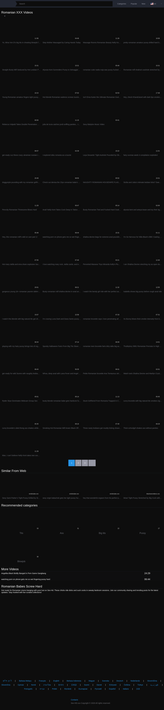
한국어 (61, 685)
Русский (98, 689)
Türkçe (140, 685)
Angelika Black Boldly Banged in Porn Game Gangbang (23, 574)
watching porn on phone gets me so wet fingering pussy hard (25, 580)
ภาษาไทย (47, 685)
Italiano (126, 689)
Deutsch (119, 681)
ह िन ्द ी (7, 681)
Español (112, 689)
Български (83, 689)
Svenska (105, 681)
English (56, 681)
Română (67, 689)
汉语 (138, 689)
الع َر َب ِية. (154, 685)
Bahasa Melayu (25, 681)
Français (42, 681)
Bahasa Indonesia (74, 681)
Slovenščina (152, 681)
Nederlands (135, 681)
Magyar (92, 681)
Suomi (86, 685)
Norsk (33, 685)
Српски (21, 685)
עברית (42, 689)
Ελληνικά (112, 685)
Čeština (127, 685)
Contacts (74, 700)
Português (28, 689)
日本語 (74, 685)
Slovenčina (5, 685)
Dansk (99, 685)
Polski (54, 689)
